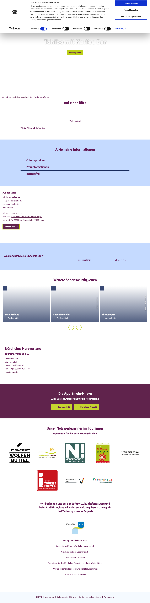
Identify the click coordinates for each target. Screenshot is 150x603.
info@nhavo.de (11, 372)
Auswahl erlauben (131, 12)
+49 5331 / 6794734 (14, 213)
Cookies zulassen (131, 6)
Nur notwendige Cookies (131, 19)
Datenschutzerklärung (66, 597)
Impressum (49, 597)
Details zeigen (120, 31)
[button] (75, 52)
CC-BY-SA (97, 307)
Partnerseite (109, 597)
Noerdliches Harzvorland (19, 97)
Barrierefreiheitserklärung (90, 597)
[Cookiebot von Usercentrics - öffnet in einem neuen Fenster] (15, 31)
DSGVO (39, 597)
